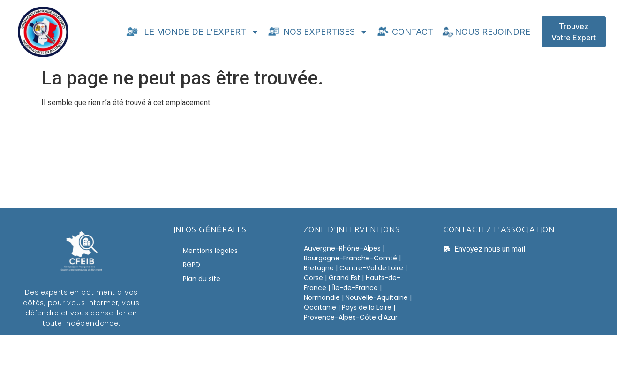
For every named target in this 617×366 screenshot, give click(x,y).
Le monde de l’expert (192, 32)
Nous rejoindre (485, 32)
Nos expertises (317, 32)
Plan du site (201, 278)
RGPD (191, 264)
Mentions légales (210, 250)
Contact (404, 32)
